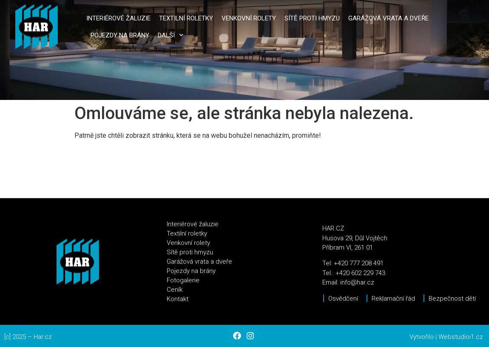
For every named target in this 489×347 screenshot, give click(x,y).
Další (171, 35)
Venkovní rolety (249, 18)
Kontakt (177, 299)
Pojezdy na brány (120, 35)
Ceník (174, 289)
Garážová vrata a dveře (388, 18)
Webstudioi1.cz (460, 337)
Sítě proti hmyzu (312, 18)
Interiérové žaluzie (118, 18)
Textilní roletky (186, 18)
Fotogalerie (183, 280)
